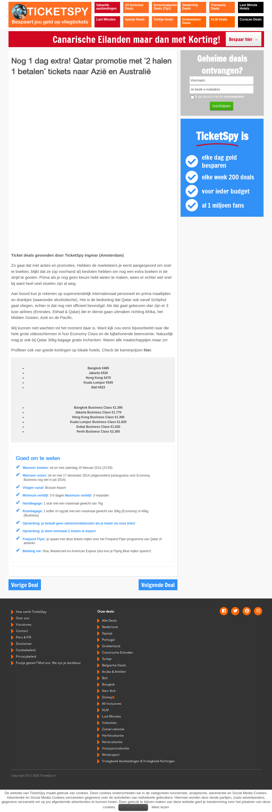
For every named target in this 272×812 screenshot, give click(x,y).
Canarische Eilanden (117, 652)
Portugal (108, 640)
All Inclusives (111, 704)
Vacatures (23, 624)
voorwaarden (234, 97)
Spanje (107, 633)
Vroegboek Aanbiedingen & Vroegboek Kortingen (138, 761)
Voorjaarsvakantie (115, 748)
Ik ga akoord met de (219, 97)
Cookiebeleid (25, 650)
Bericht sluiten (133, 807)
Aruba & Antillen (114, 672)
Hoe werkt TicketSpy (31, 612)
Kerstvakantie (112, 742)
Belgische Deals (114, 665)
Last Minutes (111, 716)
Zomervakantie (113, 729)
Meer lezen (160, 807)
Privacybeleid (26, 656)
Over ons (22, 618)
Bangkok (108, 684)
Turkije (107, 659)
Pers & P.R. (24, 637)
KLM (105, 710)
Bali (105, 678)
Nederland (110, 627)
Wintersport (111, 755)
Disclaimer (24, 644)
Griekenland (111, 646)
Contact (22, 631)
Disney (108, 697)
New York (109, 691)
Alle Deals (109, 620)
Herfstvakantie (113, 735)
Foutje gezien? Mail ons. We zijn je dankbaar (48, 663)
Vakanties (109, 723)
